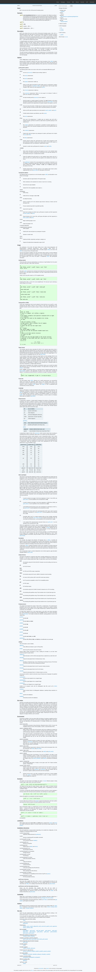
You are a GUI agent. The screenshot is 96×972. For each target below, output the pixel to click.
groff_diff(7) (33, 396)
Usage (19, 245)
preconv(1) (30, 72)
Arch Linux (7, 2)
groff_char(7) (29, 939)
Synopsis (19, 13)
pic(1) (26, 116)
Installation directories (23, 828)
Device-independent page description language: (29, 940)
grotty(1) (21, 635)
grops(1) (21, 367)
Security (82, 2)
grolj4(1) (21, 625)
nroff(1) (26, 545)
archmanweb (41, 968)
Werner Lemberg (50, 906)
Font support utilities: (24, 952)
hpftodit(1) (22, 664)
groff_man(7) (25, 499)
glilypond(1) (36, 926)
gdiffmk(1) (22, 645)
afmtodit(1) (22, 657)
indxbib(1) (22, 689)
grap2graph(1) (22, 680)
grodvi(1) (21, 616)
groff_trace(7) (25, 933)
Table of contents (63, 23)
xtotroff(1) (22, 670)
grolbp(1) (21, 623)
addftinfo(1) (22, 654)
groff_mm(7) (39, 512)
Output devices (22, 554)
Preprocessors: (23, 925)
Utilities (20, 641)
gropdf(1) (21, 629)
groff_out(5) (35, 170)
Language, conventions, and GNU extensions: (29, 937)
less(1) (55, 822)
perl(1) (24, 426)
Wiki (73, 2)
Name (18, 8)
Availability (20, 894)
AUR (87, 2)
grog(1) (43, 384)
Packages (63, 2)
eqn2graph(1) (22, 677)
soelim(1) (35, 85)
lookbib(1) (22, 696)
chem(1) (26, 90)
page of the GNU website (47, 897)
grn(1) (26, 78)
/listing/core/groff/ (64, 21)
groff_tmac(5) (22, 370)
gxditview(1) (27, 162)
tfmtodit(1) (22, 667)
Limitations (20, 820)
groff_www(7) (31, 933)
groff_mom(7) (40, 931)
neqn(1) (31, 926)
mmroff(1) (28, 948)
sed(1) (25, 271)
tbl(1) (26, 137)
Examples (20, 778)
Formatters (21, 538)
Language (21, 388)
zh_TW (62, 30)
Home (57, 2)
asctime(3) (43, 769)
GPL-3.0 (32, 970)
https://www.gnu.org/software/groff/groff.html (69, 16)
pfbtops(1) (22, 660)
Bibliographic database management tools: (28, 934)
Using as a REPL (24, 302)
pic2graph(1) (22, 683)
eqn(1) (26, 75)
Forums (68, 2)
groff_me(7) (27, 507)
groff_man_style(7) (40, 930)
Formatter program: (23, 943)
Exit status (20, 700)
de (61, 27)
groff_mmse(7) (32, 931)
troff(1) (51, 61)
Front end (21, 378)
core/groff (62, 11)
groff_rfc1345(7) (53, 931)
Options (19, 57)
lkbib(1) (21, 693)
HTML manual (37, 517)
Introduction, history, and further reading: (28, 919)
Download (92, 2)
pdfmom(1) (33, 948)
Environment (20, 716)
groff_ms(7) (50, 522)
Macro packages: (23, 929)
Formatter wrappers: (24, 946)
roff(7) (21, 250)
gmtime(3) (37, 769)
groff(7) (21, 394)
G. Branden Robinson (29, 908)
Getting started (22, 260)
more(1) (50, 822)
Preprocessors (22, 398)
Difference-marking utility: (25, 959)
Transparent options (23, 172)
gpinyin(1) (55, 926)
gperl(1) (48, 926)
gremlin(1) (25, 420)
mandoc (47, 968)
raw (67, 36)
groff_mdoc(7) (26, 503)
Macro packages (22, 474)
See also (19, 911)
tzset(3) (28, 774)
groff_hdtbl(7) (25, 930)
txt (65, 36)
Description (20, 31)
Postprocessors (22, 604)
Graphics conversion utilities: (25, 956)
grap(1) (26, 81)
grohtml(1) (22, 619)
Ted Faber (45, 899)
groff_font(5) (50, 101)
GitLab (77, 2)
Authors (19, 903)
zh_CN (62, 29)
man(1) (48, 527)
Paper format (22, 347)
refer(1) (26, 124)
